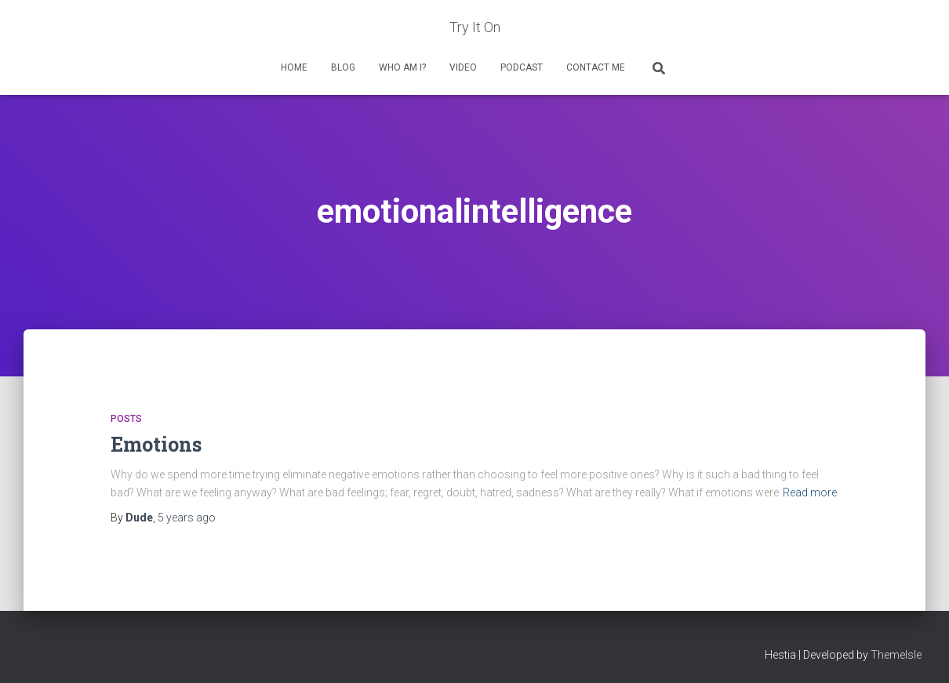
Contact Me (595, 67)
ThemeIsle (896, 654)
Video (463, 67)
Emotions (156, 444)
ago (187, 517)
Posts (126, 418)
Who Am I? (402, 67)
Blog (343, 67)
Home (294, 67)
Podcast (521, 67)
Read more (810, 492)
